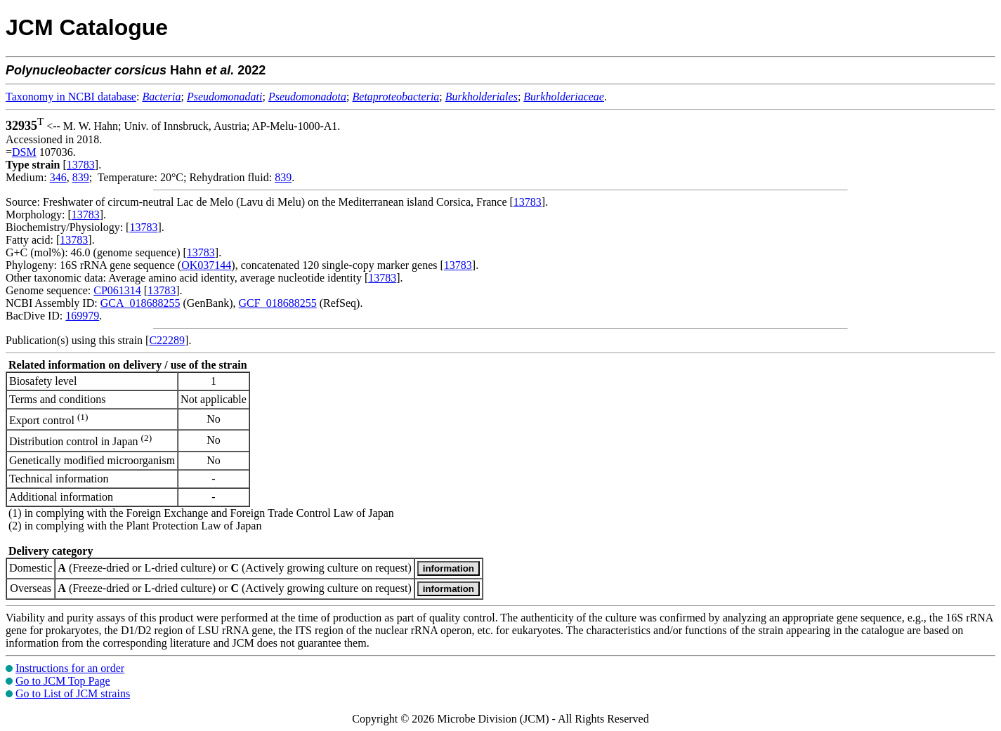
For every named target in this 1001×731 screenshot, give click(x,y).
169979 (82, 316)
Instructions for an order (69, 668)
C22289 (167, 340)
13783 (81, 165)
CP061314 (117, 290)
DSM (24, 152)
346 (58, 177)
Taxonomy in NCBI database (71, 97)
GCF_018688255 (278, 303)
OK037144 (206, 265)
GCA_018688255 (140, 303)
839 (80, 177)
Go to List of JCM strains (72, 693)
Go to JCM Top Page (62, 681)
